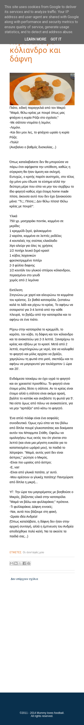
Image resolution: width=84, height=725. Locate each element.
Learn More (35, 39)
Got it (56, 39)
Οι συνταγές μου (33, 552)
